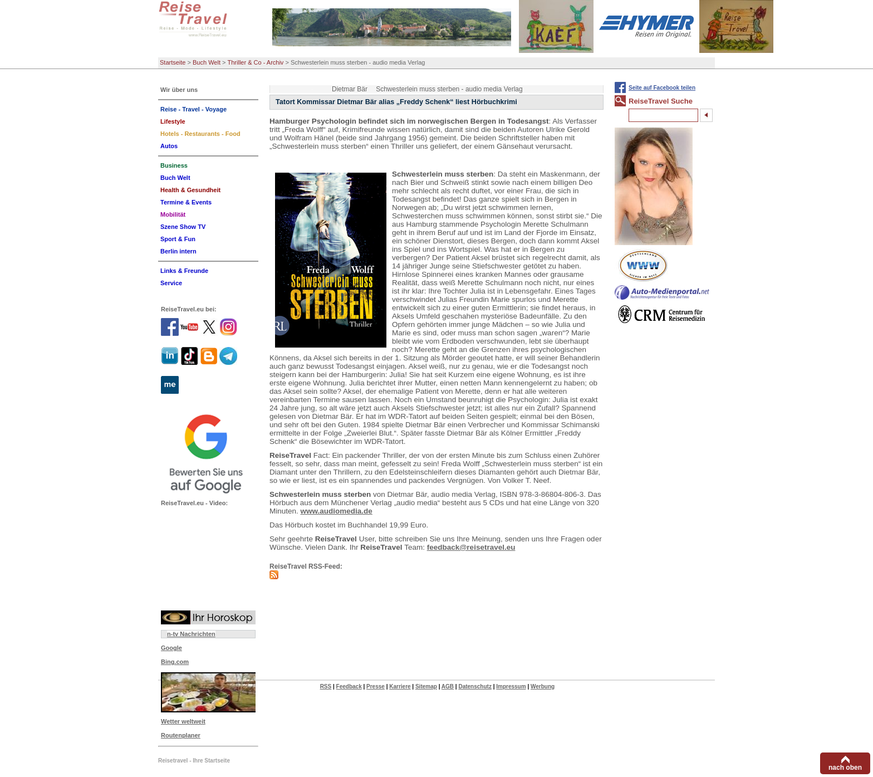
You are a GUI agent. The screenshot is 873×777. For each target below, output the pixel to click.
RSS (326, 686)
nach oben (845, 767)
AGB (448, 686)
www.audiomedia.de (336, 511)
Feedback (349, 686)
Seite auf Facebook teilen (662, 88)
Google (171, 647)
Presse (375, 686)
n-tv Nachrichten (191, 634)
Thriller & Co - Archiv (256, 62)
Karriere (399, 686)
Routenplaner (180, 735)
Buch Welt (206, 62)
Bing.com (175, 661)
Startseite (172, 62)
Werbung (543, 686)
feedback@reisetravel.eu (471, 547)
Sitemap (426, 686)
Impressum (511, 686)
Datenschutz (474, 686)
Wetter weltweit (183, 721)
